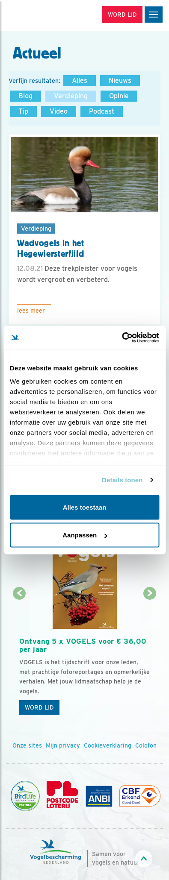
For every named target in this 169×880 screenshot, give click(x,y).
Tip (23, 111)
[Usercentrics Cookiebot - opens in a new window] (121, 337)
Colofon (146, 745)
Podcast (101, 111)
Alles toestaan (85, 506)
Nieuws (120, 80)
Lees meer (31, 310)
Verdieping (71, 96)
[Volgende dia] (149, 656)
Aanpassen (84, 535)
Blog (25, 96)
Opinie (119, 96)
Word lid (39, 707)
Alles (79, 80)
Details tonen (122, 480)
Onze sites (27, 745)
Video (59, 111)
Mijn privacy (63, 745)
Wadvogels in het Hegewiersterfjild (50, 248)
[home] (42, 15)
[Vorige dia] (19, 656)
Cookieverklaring (107, 745)
